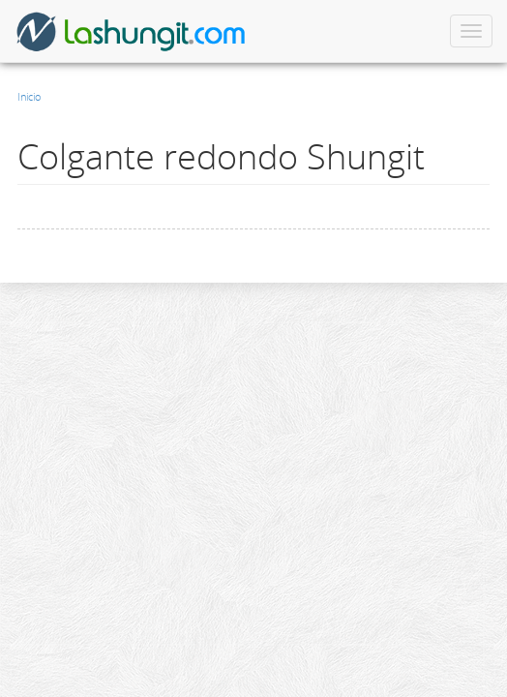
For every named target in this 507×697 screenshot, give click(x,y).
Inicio (29, 96)
